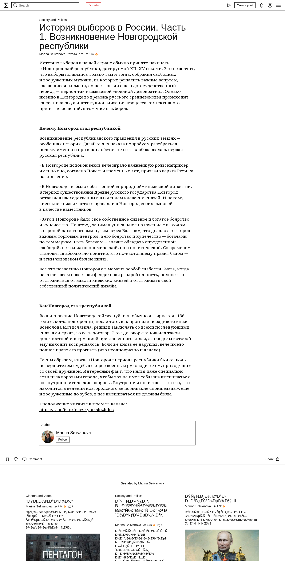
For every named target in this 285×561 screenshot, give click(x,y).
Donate (93, 5)
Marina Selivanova (52, 54)
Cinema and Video (39, 496)
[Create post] (245, 5)
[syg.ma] (6, 5)
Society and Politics (53, 20)
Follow (62, 439)
